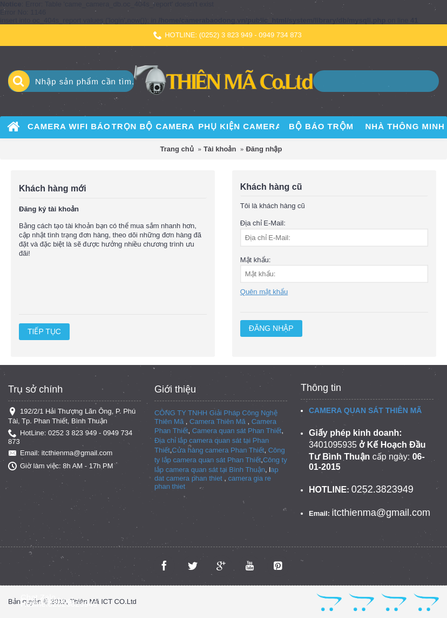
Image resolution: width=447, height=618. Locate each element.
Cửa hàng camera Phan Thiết (218, 450)
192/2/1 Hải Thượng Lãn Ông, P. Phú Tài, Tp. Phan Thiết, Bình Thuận (72, 416)
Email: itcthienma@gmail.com (60, 453)
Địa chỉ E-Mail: (263, 223)
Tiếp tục (44, 331)
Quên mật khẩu (264, 292)
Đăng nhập (264, 149)
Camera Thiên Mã (217, 421)
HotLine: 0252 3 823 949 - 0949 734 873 (70, 437)
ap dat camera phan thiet (216, 474)
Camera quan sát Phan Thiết (237, 431)
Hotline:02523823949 (59, 603)
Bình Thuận (247, 470)
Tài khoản (220, 149)
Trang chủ (177, 149)
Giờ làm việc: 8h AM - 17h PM (60, 466)
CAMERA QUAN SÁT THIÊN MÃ (365, 410)
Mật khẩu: (255, 260)
